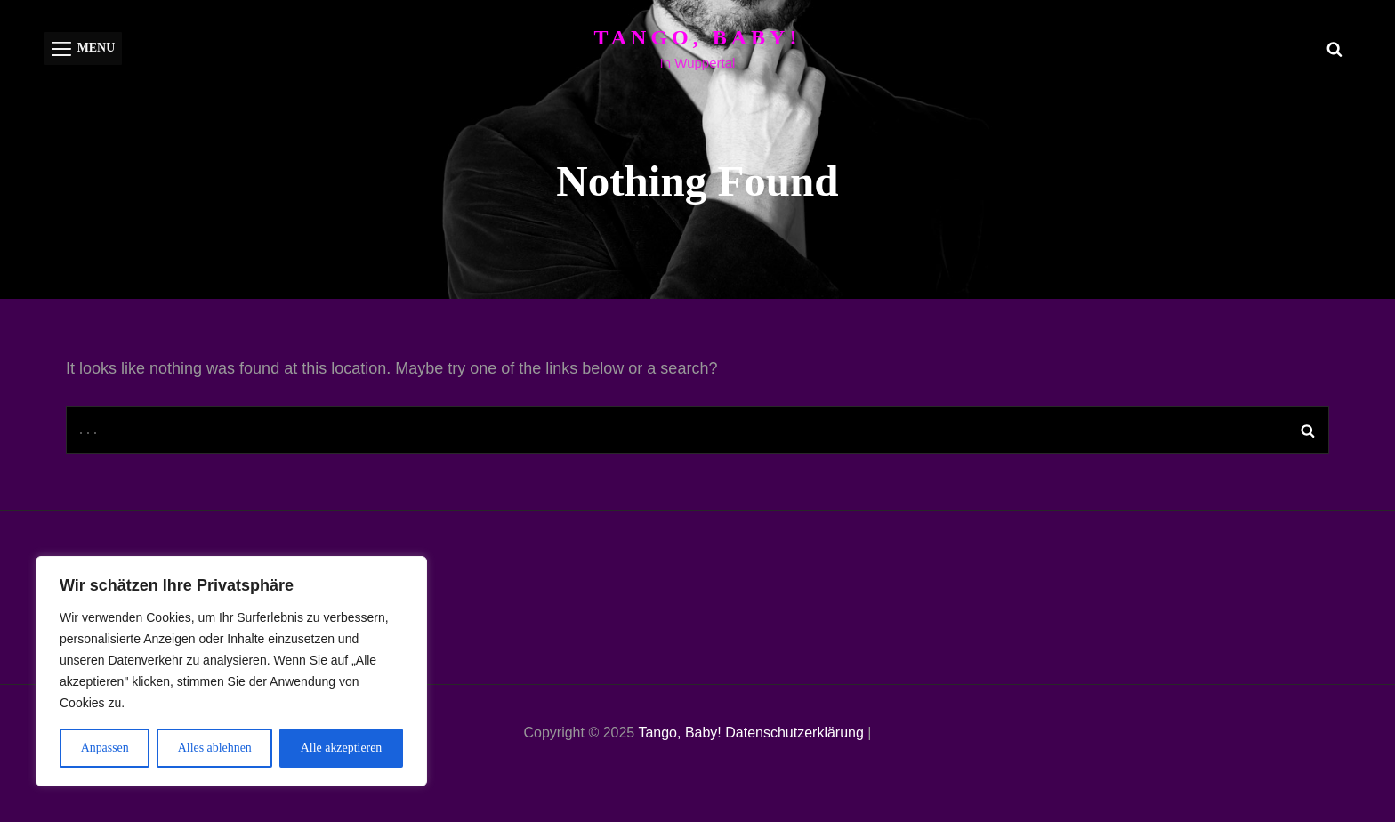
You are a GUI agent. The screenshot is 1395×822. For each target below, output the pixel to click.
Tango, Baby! (698, 37)
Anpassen (104, 747)
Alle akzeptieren (342, 747)
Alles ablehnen (214, 747)
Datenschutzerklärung (794, 733)
